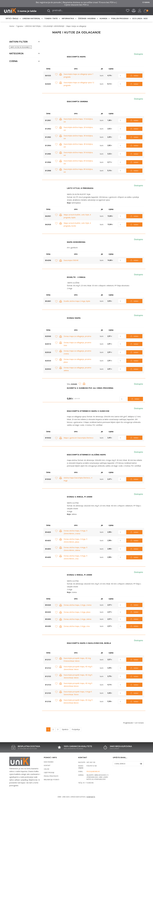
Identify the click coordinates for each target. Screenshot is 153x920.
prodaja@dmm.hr (93, 771)
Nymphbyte (91, 797)
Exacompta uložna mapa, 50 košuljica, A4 (78, 153)
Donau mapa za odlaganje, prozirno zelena (77, 369)
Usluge (46, 769)
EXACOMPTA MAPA (76, 57)
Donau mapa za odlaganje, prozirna (77, 336)
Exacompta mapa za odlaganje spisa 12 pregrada (79, 83)
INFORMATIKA (68, 18)
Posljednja (76, 729)
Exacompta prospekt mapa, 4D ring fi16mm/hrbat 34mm (77, 659)
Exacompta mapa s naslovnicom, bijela (89, 643)
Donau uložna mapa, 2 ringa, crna (77, 626)
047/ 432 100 (91, 762)
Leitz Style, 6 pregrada (80, 188)
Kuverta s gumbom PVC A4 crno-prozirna (90, 388)
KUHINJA (103, 18)
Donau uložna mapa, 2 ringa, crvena (77, 605)
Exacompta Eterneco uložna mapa (86, 455)
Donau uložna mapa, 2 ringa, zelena (77, 619)
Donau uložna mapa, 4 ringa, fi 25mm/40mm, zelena (75, 548)
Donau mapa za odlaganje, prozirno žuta (77, 343)
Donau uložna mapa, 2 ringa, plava (77, 612)
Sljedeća (65, 729)
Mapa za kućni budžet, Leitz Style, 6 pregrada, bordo (77, 224)
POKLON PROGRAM (119, 18)
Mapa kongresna (76, 242)
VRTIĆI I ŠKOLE (12, 18)
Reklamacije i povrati (51, 780)
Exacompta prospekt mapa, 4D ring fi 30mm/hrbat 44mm (78, 676)
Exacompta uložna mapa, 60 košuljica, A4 (78, 162)
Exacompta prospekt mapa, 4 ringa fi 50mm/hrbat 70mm (78, 693)
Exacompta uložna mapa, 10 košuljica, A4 (78, 120)
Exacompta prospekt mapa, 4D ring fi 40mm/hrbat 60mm (78, 684)
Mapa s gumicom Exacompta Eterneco (78, 438)
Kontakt (47, 765)
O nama (146, 2)
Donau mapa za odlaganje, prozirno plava (77, 360)
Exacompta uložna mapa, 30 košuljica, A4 (78, 137)
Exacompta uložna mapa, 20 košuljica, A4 (78, 128)
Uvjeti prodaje (49, 773)
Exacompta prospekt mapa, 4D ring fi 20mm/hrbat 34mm (78, 667)
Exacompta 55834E (71, 260)
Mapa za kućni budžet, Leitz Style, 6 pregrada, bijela (77, 216)
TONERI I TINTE (51, 18)
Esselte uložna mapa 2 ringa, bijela (77, 301)
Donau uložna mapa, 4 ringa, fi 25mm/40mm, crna (75, 557)
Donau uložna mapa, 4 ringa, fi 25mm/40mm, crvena (75, 532)
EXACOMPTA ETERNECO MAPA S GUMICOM (88, 411)
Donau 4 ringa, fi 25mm (79, 497)
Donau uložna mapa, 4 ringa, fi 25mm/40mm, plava (75, 540)
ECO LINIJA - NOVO (140, 18)
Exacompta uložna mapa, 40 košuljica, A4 (78, 145)
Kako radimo (49, 762)
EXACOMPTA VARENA (77, 101)
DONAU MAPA (74, 318)
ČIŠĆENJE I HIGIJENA (87, 18)
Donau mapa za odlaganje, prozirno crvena (77, 352)
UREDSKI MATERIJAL (31, 18)
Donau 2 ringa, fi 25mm (79, 575)
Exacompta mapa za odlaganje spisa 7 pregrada (78, 75)
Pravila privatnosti (51, 776)
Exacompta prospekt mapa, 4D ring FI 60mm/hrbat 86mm (78, 701)
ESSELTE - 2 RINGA (76, 277)
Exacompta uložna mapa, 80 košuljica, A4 (78, 170)
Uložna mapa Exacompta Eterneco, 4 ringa (78, 479)
